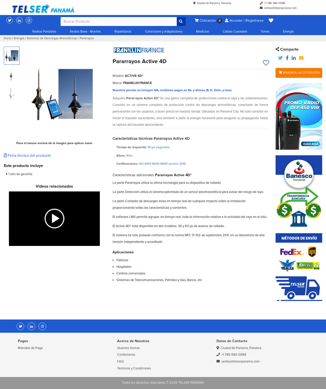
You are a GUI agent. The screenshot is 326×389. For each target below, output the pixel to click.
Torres (265, 32)
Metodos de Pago (30, 348)
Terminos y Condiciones (134, 368)
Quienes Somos (128, 348)
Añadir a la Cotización (299, 73)
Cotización (208, 20)
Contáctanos (126, 355)
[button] (271, 20)
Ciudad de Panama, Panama (214, 3)
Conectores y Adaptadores (164, 32)
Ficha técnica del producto (27, 155)
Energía (288, 32)
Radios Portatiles (44, 32)
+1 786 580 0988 (274, 3)
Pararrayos (87, 38)
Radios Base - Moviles (85, 32)
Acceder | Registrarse (244, 20)
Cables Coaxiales (235, 32)
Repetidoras (122, 32)
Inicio (7, 38)
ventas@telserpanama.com (280, 8)
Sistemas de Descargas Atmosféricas (52, 38)
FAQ (120, 361)
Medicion (202, 32)
